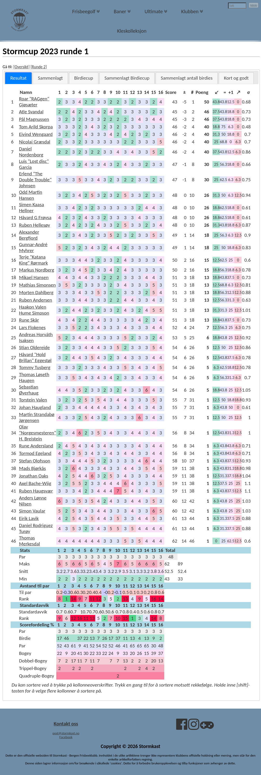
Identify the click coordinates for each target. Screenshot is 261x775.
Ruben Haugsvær (36, 491)
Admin (253, 5)
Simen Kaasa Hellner (31, 207)
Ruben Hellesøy (34, 225)
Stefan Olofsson (34, 461)
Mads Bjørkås (32, 468)
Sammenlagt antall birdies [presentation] (187, 78)
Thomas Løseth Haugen (34, 377)
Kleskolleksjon (131, 31)
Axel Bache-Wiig (35, 483)
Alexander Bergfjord (29, 235)
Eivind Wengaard (36, 134)
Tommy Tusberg (34, 367)
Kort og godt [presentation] (236, 78)
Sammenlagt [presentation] (50, 78)
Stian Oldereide (34, 347)
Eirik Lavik (29, 518)
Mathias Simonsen (37, 285)
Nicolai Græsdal (34, 142)
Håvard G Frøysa (35, 217)
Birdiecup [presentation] (83, 78)
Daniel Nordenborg (31, 152)
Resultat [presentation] (18, 78)
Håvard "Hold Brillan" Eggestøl (35, 357)
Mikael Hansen (34, 277)
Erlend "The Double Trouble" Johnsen (35, 180)
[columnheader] (37, 92)
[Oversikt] (21, 66)
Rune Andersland (36, 446)
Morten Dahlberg (36, 292)
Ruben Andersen (35, 300)
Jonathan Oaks (33, 476)
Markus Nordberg (36, 270)
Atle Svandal (31, 112)
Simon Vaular (32, 511)
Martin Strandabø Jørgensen (36, 417)
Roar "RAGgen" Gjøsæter (34, 102)
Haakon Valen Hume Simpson (34, 310)
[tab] (18, 78)
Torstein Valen (33, 400)
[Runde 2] (39, 66)
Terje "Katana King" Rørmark (33, 260)
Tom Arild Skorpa (36, 127)
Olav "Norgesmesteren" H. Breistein (37, 433)
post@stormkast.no (65, 733)
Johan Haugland (35, 407)
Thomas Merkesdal (29, 541)
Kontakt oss (66, 724)
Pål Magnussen (34, 119)
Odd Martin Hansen (30, 195)
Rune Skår (29, 320)
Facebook (65, 737)
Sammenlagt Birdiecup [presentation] (127, 78)
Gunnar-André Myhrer (33, 247)
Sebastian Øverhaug (28, 390)
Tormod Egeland (35, 453)
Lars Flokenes (32, 327)
